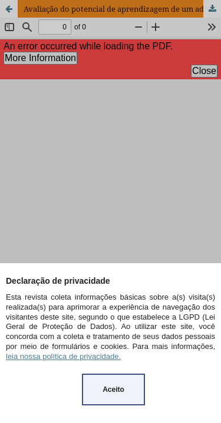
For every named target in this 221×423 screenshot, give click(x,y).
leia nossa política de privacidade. (63, 356)
